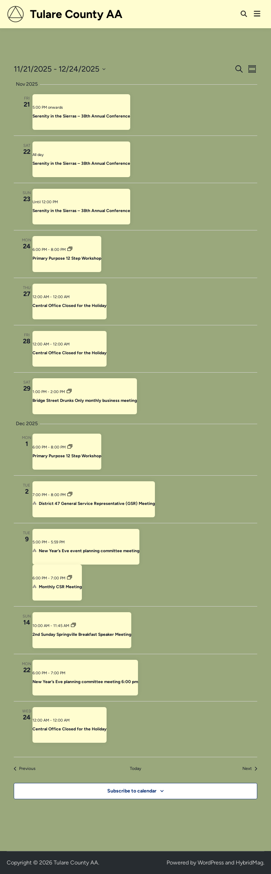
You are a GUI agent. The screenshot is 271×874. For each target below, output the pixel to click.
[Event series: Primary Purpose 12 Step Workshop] (69, 249)
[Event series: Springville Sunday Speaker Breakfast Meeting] (73, 625)
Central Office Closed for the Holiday (69, 305)
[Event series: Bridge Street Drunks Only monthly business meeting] (69, 392)
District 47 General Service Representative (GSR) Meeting (97, 503)
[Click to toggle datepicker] (60, 69)
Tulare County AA (76, 14)
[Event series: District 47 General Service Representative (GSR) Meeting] (69, 495)
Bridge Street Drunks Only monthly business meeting (84, 400)
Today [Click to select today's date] (135, 768)
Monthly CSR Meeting (60, 586)
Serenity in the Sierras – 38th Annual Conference (81, 116)
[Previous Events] (25, 769)
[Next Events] (249, 769)
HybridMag (249, 862)
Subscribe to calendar (131, 791)
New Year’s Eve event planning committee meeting (89, 550)
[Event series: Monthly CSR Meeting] (69, 578)
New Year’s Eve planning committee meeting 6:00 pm (85, 681)
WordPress (211, 862)
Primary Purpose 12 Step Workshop (66, 258)
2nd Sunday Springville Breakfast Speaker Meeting (81, 634)
